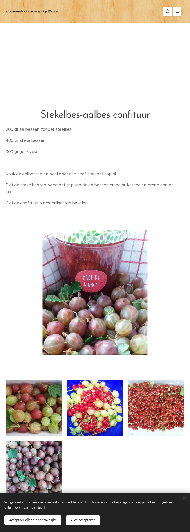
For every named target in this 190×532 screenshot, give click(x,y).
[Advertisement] (95, 56)
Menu (176, 11)
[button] (167, 11)
